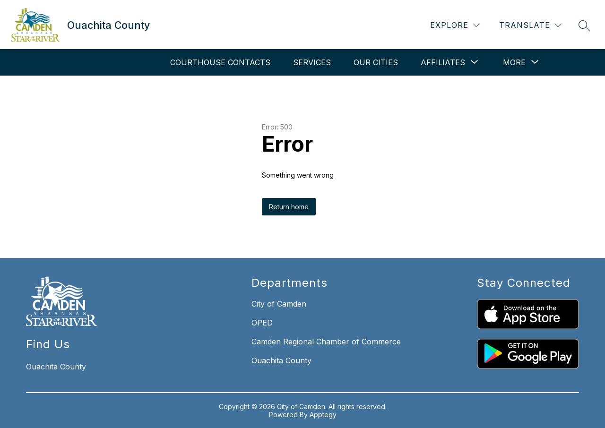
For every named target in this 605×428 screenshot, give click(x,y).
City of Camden (278, 303)
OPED (262, 322)
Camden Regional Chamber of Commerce (326, 341)
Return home (289, 207)
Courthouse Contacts (220, 62)
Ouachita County (281, 360)
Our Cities (376, 62)
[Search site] (584, 25)
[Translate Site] (530, 25)
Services (312, 62)
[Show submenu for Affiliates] (443, 62)
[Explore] (455, 25)
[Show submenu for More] (514, 62)
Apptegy (323, 415)
